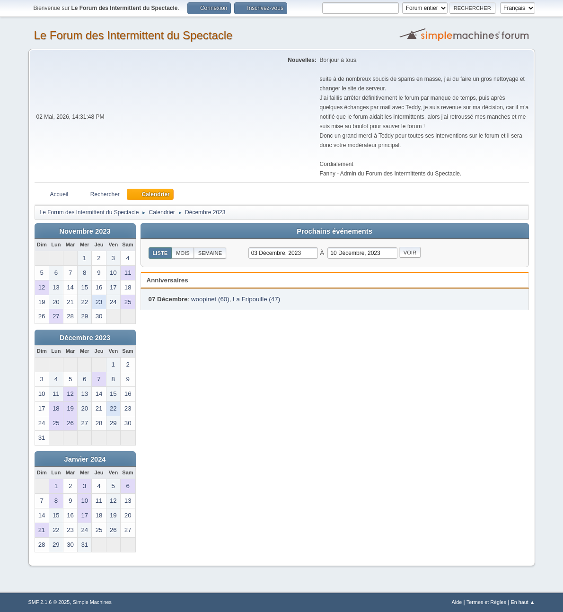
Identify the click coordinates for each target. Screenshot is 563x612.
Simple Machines (92, 602)
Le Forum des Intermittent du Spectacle (133, 35)
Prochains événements (334, 231)
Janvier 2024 (85, 459)
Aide (457, 602)
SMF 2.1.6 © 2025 (49, 602)
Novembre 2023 (84, 231)
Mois (183, 253)
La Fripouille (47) (256, 299)
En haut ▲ (523, 602)
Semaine (210, 253)
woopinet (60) (210, 299)
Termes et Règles (486, 602)
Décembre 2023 (85, 337)
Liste (160, 253)
